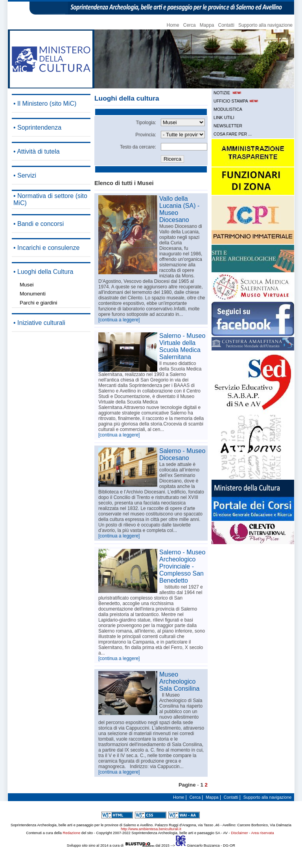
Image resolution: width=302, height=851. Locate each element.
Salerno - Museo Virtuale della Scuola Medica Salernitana (182, 346)
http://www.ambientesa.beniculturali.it (151, 829)
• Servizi (24, 175)
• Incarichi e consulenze (46, 247)
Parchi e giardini (38, 303)
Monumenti (33, 294)
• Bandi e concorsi (38, 223)
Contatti (226, 25)
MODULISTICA (228, 109)
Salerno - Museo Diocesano (182, 454)
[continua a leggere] (119, 320)
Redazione (72, 833)
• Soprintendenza (37, 127)
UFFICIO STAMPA (236, 101)
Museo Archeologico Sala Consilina (179, 681)
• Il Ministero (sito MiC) (44, 103)
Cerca (189, 25)
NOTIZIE (228, 92)
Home (173, 25)
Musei (27, 285)
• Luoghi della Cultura (43, 271)
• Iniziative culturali (39, 322)
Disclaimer (239, 833)
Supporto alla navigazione (265, 25)
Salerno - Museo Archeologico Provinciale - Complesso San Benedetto (182, 566)
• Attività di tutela (36, 151)
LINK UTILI (224, 117)
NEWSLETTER (228, 125)
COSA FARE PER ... (233, 134)
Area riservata (262, 833)
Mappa (207, 25)
